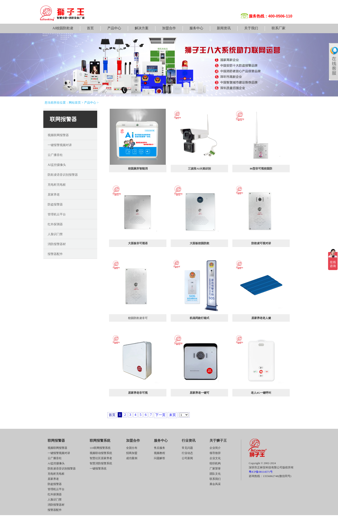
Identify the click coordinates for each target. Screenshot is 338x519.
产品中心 (114, 28)
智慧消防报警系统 (101, 463)
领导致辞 (215, 453)
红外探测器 (55, 224)
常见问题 (187, 447)
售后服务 (159, 447)
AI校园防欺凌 (62, 28)
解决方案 (142, 28)
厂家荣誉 (215, 468)
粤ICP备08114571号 (261, 471)
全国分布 (131, 447)
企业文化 (215, 458)
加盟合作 (169, 28)
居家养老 (54, 194)
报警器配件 (55, 254)
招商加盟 (131, 453)
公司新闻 (187, 458)
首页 (90, 28)
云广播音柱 (55, 155)
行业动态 (187, 453)
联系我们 (215, 478)
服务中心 (196, 28)
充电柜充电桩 (57, 184)
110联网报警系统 (100, 447)
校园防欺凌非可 (138, 318)
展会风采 (215, 484)
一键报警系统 (98, 468)
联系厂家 (278, 28)
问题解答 (159, 458)
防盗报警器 (55, 204)
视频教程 (159, 453)
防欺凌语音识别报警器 (63, 174)
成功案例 (131, 458)
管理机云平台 (57, 214)
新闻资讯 (224, 28)
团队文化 (215, 473)
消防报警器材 (57, 244)
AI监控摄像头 (57, 164)
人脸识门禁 (55, 234)
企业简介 (215, 447)
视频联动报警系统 (101, 453)
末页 (172, 415)
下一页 (160, 415)
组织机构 (215, 463)
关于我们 (251, 28)
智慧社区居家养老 (101, 458)
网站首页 (75, 102)
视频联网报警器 (58, 135)
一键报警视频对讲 (60, 145)
